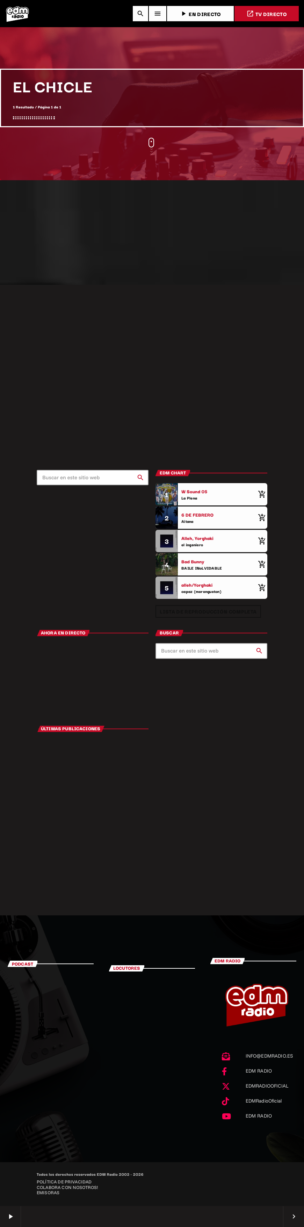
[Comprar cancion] (260, 494)
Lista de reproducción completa (208, 611)
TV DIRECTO (266, 14)
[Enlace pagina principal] (17, 13)
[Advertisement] (152, 232)
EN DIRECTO (200, 14)
